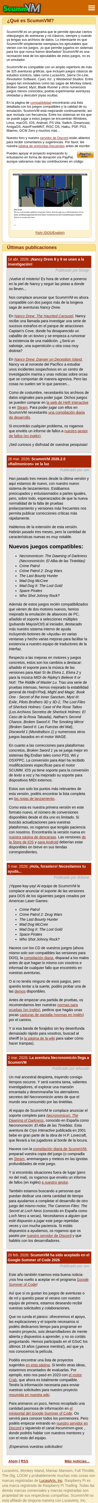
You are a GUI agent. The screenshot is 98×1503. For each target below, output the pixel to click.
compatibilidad (40, 103)
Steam (22, 407)
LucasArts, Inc (50, 1480)
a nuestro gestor (55, 1182)
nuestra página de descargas (32, 837)
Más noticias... (77, 1461)
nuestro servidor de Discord (49, 1236)
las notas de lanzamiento (34, 799)
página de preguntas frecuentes (42, 146)
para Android (48, 842)
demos (20, 991)
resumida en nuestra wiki (29, 1395)
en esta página (38, 1365)
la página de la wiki (39, 1038)
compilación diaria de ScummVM (60, 1149)
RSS (24, 1461)
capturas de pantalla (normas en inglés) (52, 1015)
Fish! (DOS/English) (50, 233)
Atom (13, 1461)
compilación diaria (38, 958)
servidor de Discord (54, 138)
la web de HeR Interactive (67, 402)
